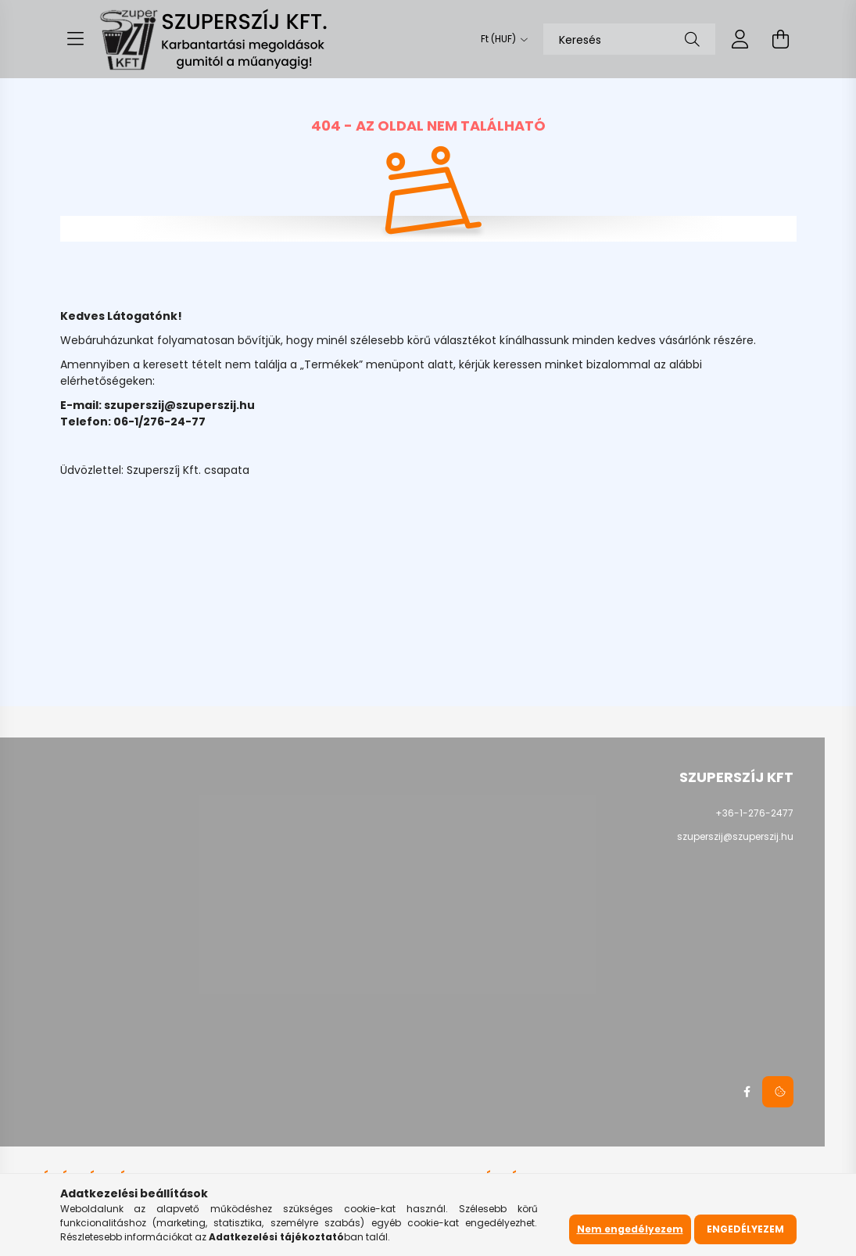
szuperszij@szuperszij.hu (179, 405)
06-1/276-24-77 (159, 421)
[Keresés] (629, 39)
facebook (746, 1091)
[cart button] (781, 39)
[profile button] (740, 39)
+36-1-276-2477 (754, 813)
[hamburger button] (75, 39)
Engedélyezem (745, 1229)
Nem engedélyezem (630, 1229)
